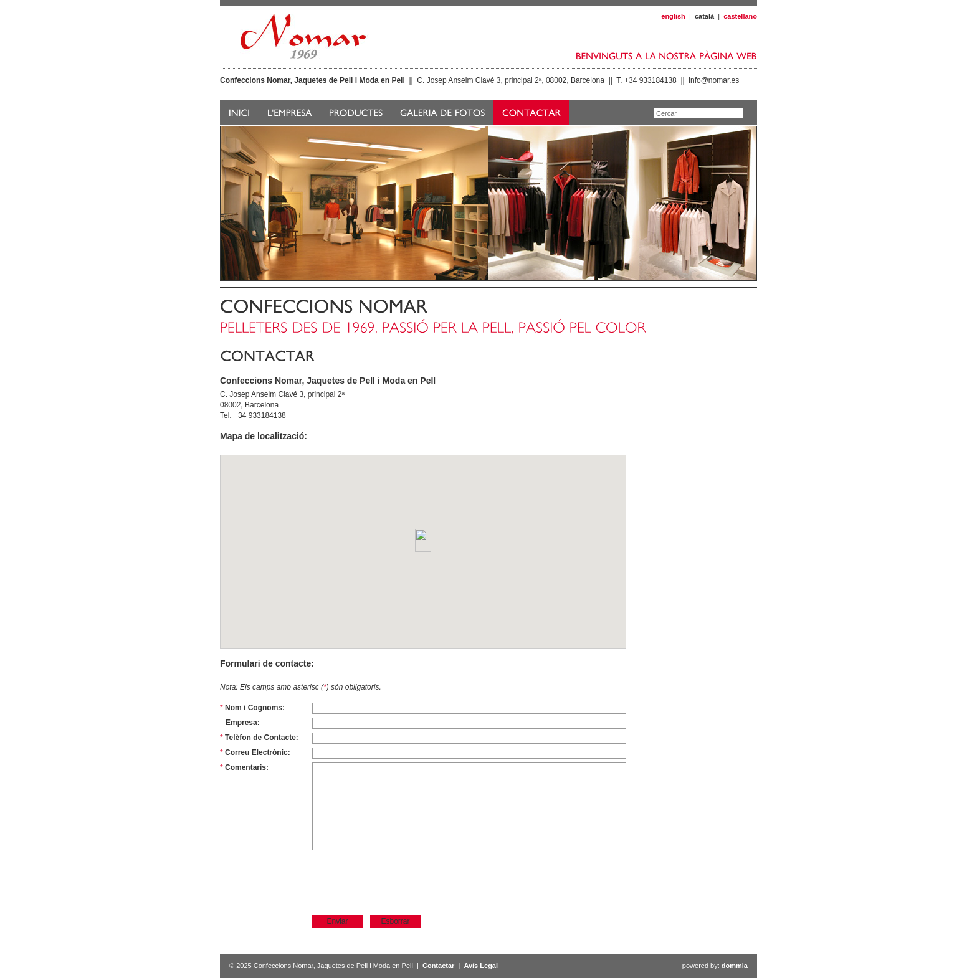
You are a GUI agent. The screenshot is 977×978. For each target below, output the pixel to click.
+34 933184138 (650, 80)
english (673, 16)
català (704, 16)
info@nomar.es (714, 80)
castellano (740, 16)
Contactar (438, 965)
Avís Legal (481, 965)
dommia (735, 965)
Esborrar (395, 921)
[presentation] (407, 882)
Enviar (337, 921)
